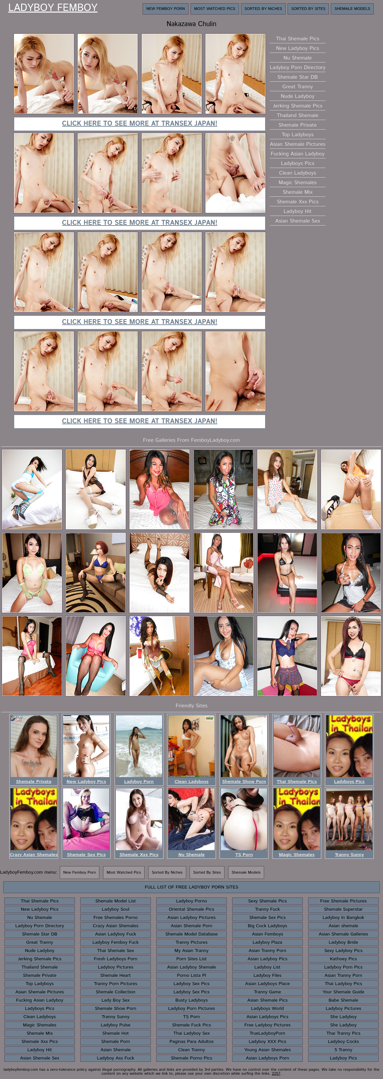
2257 (276, 1073)
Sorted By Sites (308, 9)
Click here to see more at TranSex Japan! (139, 124)
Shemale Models (352, 9)
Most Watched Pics (214, 9)
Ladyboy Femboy (52, 8)
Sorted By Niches (263, 9)
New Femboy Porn (165, 9)
